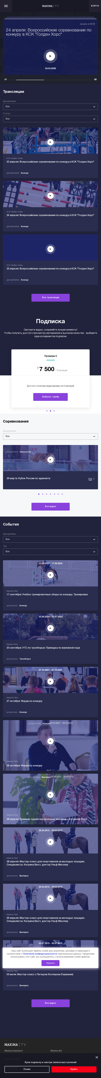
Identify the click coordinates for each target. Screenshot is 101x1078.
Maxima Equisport (13, 1051)
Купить (74, 1069)
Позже (27, 1069)
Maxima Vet (56, 1051)
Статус (6, 114)
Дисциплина (9, 101)
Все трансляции (50, 298)
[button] (47, 410)
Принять (50, 963)
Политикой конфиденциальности (40, 953)
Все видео (50, 507)
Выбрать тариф (50, 397)
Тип (5, 546)
